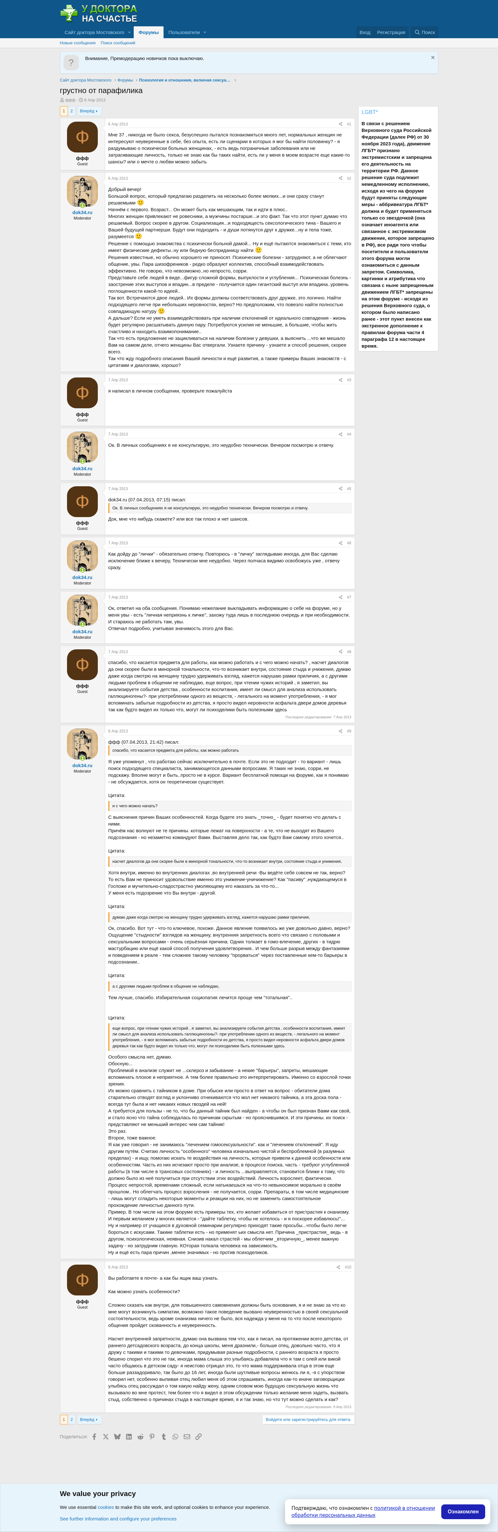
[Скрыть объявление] (432, 58)
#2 (349, 178)
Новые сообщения (78, 42)
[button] (129, 32)
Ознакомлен (463, 1511)
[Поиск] (424, 32)
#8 (349, 652)
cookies (106, 1507)
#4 (349, 434)
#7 (349, 597)
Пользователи (184, 32)
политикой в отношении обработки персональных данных (363, 1511)
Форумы (149, 32)
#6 (349, 543)
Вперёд (87, 110)
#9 (349, 731)
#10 (348, 1267)
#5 (349, 489)
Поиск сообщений (118, 42)
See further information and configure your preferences (118, 1518)
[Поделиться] (340, 124)
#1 (349, 124)
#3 (349, 380)
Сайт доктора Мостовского (94, 32)
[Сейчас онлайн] (83, 206)
